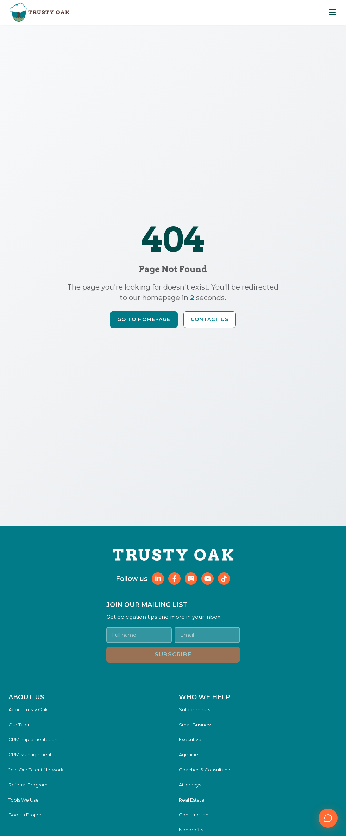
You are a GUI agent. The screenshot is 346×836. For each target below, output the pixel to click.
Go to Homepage (143, 319)
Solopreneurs (194, 709)
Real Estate (192, 800)
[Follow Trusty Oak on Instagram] (191, 578)
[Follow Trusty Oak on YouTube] (207, 578)
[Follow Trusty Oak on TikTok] (224, 578)
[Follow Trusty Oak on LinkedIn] (158, 578)
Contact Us (209, 319)
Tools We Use (23, 800)
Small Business (195, 724)
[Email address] (207, 635)
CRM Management (30, 754)
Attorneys (190, 785)
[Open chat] (328, 818)
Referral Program (28, 785)
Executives (191, 739)
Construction (193, 814)
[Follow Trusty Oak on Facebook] (174, 578)
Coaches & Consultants (205, 769)
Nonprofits (191, 829)
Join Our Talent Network (36, 769)
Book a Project (25, 814)
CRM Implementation (32, 739)
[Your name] (139, 635)
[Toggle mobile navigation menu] (332, 12)
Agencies (189, 754)
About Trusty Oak (28, 709)
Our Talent (20, 724)
